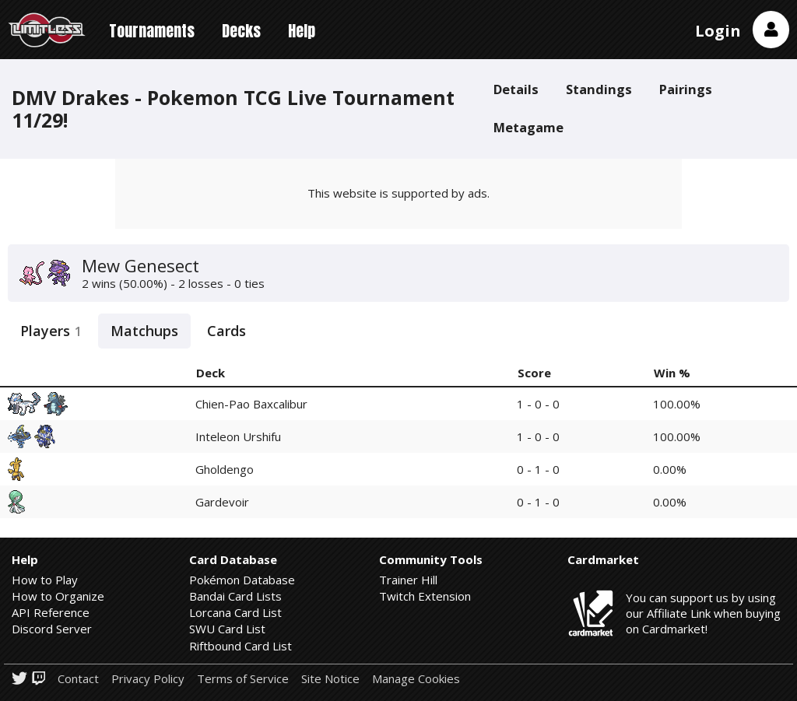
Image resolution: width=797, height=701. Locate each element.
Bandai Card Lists (235, 596)
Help (301, 31)
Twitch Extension (425, 596)
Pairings (685, 89)
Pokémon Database (242, 579)
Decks (241, 31)
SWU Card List (227, 628)
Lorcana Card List (235, 612)
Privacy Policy (147, 678)
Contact (78, 678)
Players (51, 330)
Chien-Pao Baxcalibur (251, 404)
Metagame (528, 127)
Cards (226, 330)
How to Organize (58, 596)
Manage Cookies (416, 678)
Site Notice (330, 678)
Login (718, 30)
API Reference (51, 612)
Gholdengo (224, 469)
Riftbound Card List (240, 646)
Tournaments (152, 31)
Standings (599, 89)
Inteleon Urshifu (238, 436)
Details (516, 89)
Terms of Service (243, 678)
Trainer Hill (408, 579)
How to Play (45, 579)
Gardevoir (222, 502)
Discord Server (52, 628)
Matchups (144, 330)
